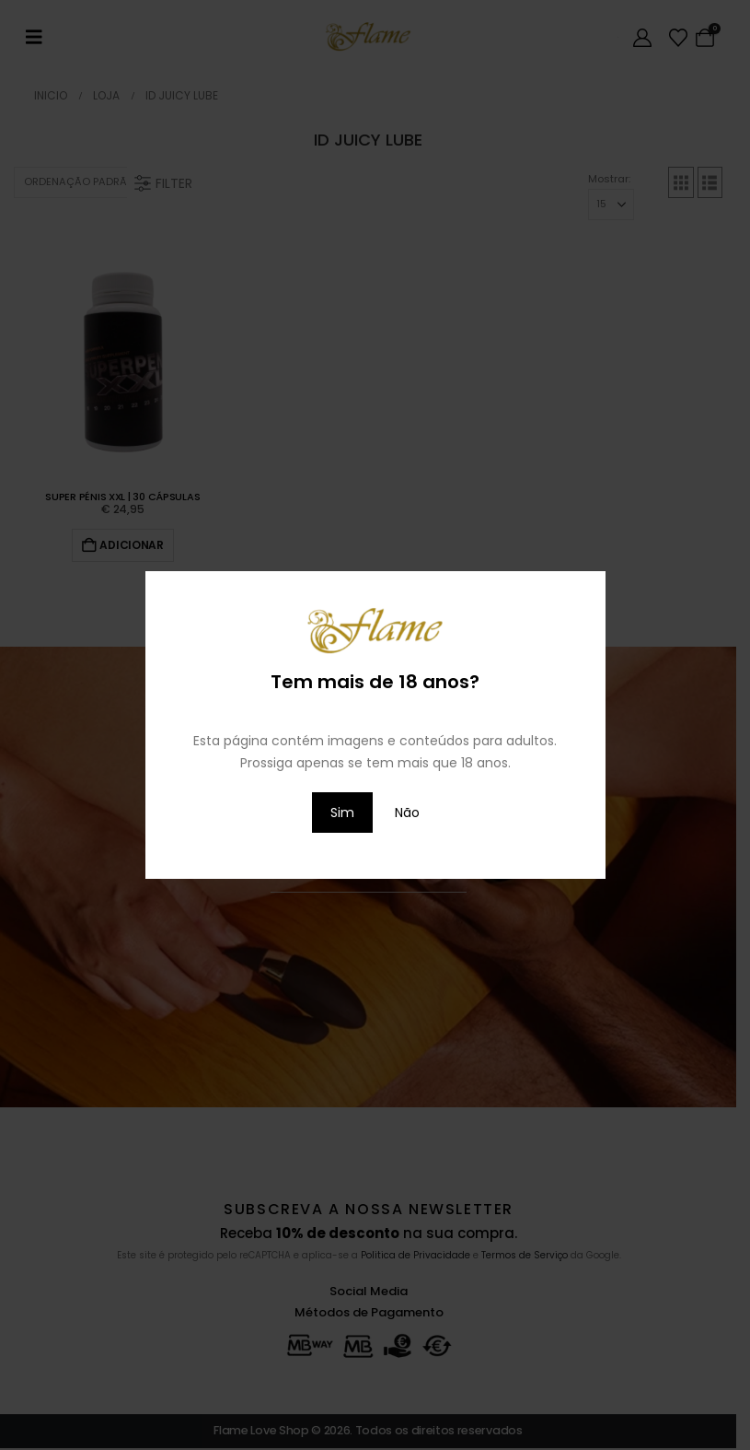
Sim (342, 812)
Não (407, 812)
